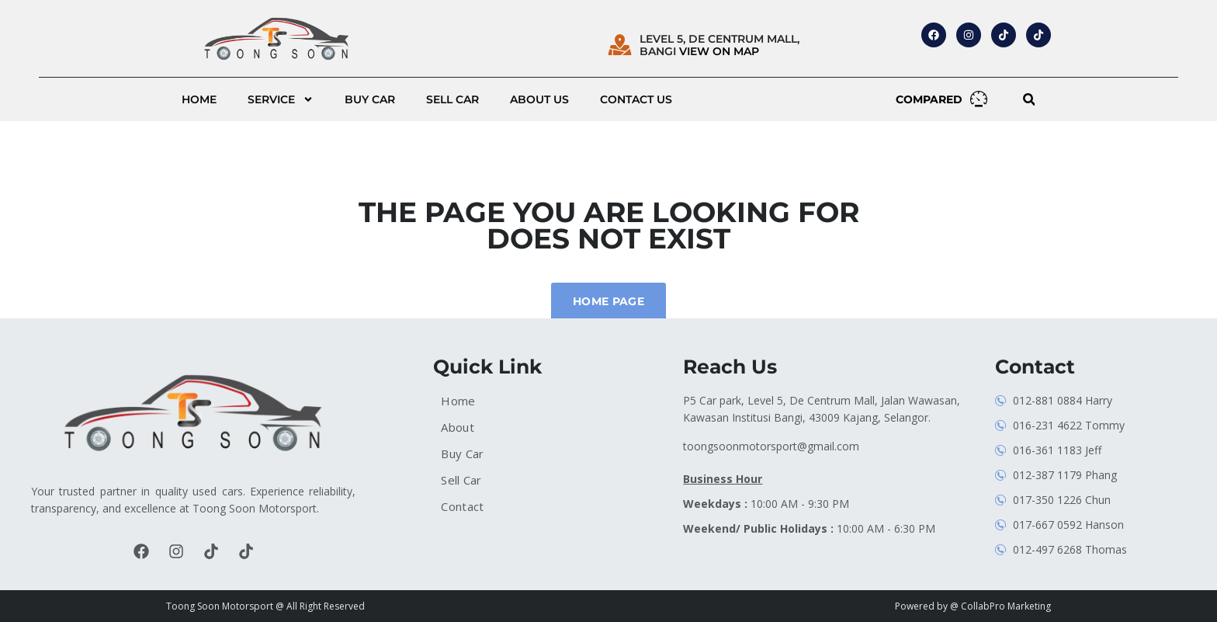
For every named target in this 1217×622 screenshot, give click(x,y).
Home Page (608, 301)
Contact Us (636, 99)
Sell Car (452, 99)
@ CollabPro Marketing (1000, 606)
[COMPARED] (978, 98)
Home (199, 99)
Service (281, 99)
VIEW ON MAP (719, 51)
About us (539, 99)
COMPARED (929, 99)
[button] (1029, 100)
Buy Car (370, 99)
